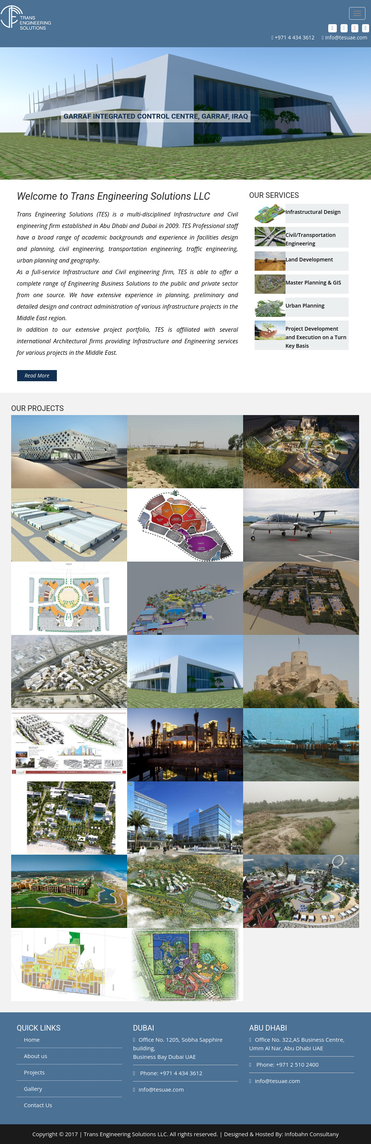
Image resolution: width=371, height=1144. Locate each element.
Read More (37, 375)
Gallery (29, 1088)
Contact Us (34, 1105)
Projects (31, 1072)
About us (32, 1056)
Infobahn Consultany (312, 1134)
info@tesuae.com (346, 37)
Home (28, 1039)
